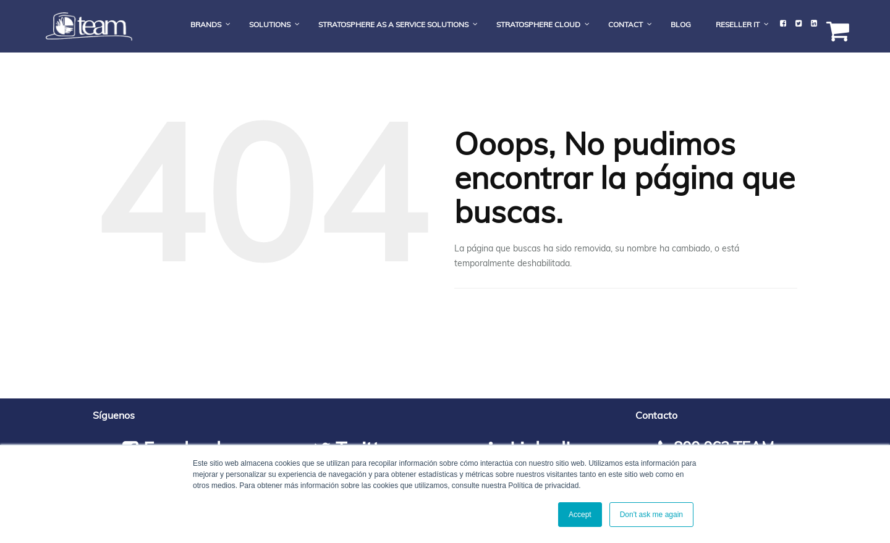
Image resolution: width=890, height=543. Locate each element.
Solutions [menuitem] (269, 24)
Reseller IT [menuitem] (738, 24)
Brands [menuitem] (205, 24)
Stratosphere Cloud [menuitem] (538, 24)
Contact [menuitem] (625, 24)
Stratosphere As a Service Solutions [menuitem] (393, 24)
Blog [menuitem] (681, 24)
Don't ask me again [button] (651, 514)
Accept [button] (580, 514)
